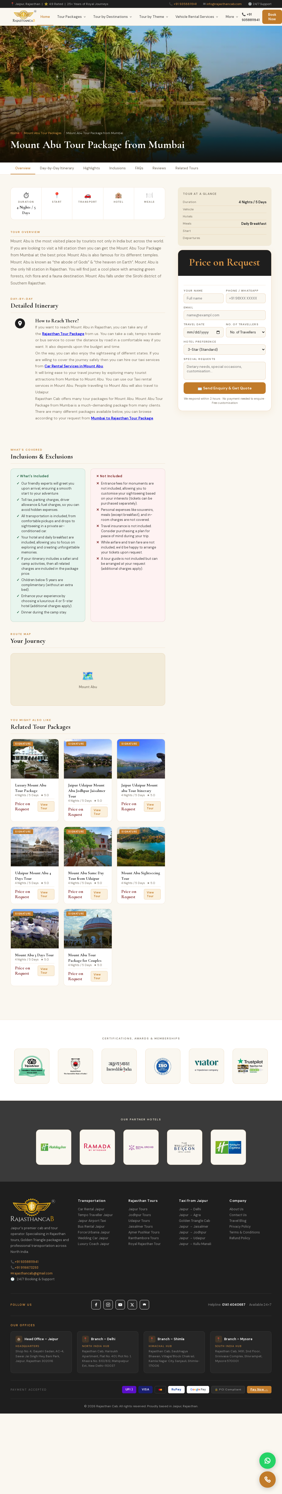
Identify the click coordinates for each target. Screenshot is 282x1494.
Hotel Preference (200, 341)
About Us (236, 1209)
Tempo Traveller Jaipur (95, 1215)
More (232, 16)
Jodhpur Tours (139, 1215)
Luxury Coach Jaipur (93, 1244)
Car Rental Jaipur (91, 1209)
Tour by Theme (153, 16)
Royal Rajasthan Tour (144, 1244)
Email (188, 307)
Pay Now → (259, 1389)
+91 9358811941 (185, 4)
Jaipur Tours (138, 1209)
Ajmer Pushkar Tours (144, 1232)
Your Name (193, 290)
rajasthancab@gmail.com (32, 1273)
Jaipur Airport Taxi (92, 1221)
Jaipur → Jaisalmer (193, 1226)
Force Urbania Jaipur (94, 1232)
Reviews (159, 168)
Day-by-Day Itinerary (57, 168)
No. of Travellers (242, 324)
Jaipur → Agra (190, 1215)
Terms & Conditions (244, 1232)
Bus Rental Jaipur (91, 1226)
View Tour (44, 806)
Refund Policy (239, 1238)
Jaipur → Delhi (190, 1209)
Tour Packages (71, 16)
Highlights (91, 168)
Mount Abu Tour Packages (43, 133)
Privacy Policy (240, 1226)
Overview (23, 168)
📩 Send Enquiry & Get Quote (225, 388)
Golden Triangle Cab (194, 1221)
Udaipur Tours (139, 1221)
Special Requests (199, 359)
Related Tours (187, 168)
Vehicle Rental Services (196, 16)
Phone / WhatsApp (242, 290)
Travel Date (194, 324)
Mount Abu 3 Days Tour (34, 955)
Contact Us (238, 1215)
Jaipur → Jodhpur (193, 1232)
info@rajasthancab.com (224, 4)
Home (45, 16)
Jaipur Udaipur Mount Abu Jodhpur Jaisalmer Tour (86, 791)
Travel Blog (237, 1221)
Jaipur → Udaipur (192, 1238)
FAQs (139, 168)
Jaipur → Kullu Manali (195, 1244)
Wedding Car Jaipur (93, 1238)
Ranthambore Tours (143, 1238)
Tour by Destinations (112, 16)
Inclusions (117, 168)
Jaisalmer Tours (140, 1226)
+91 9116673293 (24, 1268)
